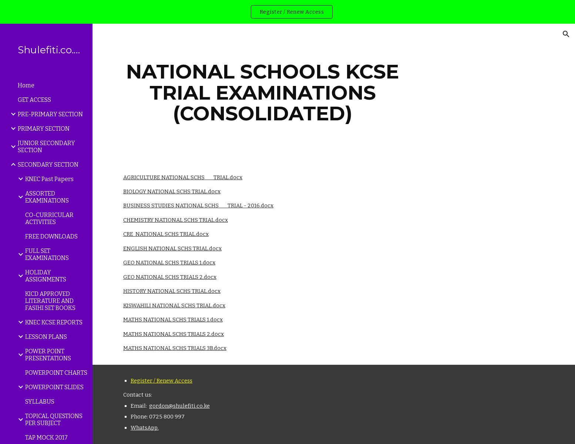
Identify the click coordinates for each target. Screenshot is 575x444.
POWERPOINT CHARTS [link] (56, 372)
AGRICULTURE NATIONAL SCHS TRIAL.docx (182, 177)
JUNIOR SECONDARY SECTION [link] (46, 147)
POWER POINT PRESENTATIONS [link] (48, 355)
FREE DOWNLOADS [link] (51, 236)
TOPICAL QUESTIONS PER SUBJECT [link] (54, 420)
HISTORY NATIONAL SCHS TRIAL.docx (172, 291)
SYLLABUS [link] (39, 401)
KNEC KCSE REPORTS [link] (54, 322)
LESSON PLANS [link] (46, 336)
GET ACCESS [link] (34, 99)
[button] (566, 34)
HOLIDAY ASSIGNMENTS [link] (45, 276)
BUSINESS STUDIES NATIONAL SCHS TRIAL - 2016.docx (198, 205)
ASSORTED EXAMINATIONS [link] (47, 197)
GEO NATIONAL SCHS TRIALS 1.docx (169, 262)
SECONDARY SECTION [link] (48, 164)
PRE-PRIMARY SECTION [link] (50, 114)
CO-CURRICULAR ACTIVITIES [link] (49, 218)
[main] (262, 92)
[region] (287, 12)
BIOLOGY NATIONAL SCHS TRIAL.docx (172, 191)
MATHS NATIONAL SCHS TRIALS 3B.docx (174, 348)
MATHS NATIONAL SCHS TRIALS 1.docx (173, 319)
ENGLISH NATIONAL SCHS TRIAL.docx (172, 248)
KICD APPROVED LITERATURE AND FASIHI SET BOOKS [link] (50, 300)
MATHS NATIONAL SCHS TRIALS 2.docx (173, 334)
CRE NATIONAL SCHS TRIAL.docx (166, 234)
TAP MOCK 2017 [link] (46, 437)
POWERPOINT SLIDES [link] (54, 387)
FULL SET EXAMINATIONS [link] (47, 254)
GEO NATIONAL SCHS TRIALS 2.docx (169, 277)
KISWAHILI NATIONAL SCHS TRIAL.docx (174, 305)
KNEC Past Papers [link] (49, 179)
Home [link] (26, 85)
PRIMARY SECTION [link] (44, 128)
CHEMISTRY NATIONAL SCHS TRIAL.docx (175, 220)
